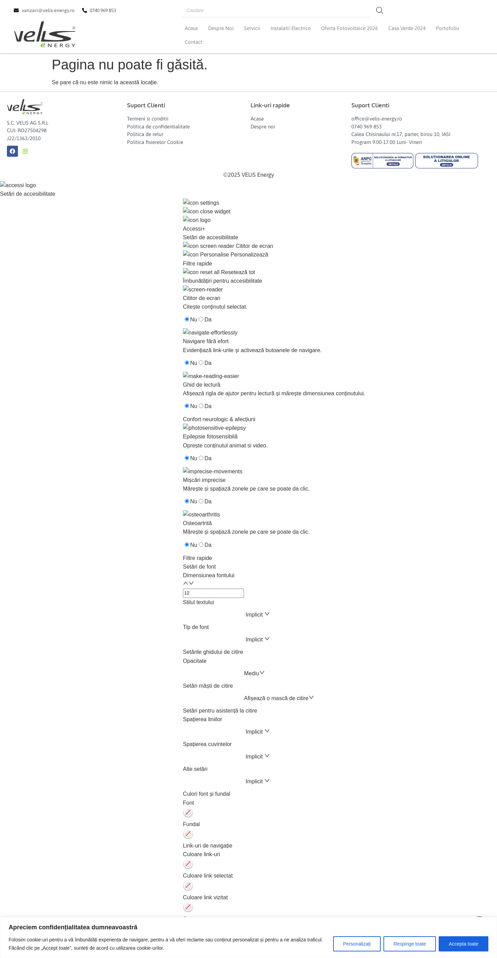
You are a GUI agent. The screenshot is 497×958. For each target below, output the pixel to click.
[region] (248, 937)
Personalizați (357, 944)
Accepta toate (463, 944)
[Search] (379, 10)
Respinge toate (409, 944)
